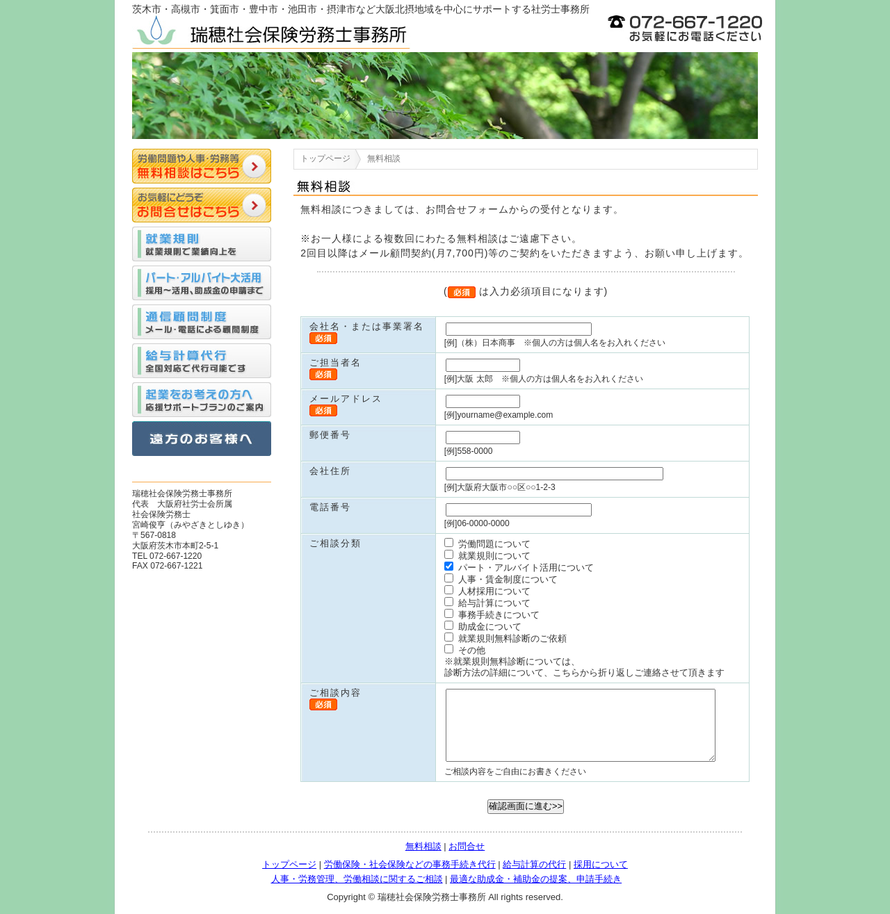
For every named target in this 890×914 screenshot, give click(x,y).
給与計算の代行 (534, 864)
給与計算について (487, 603)
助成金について (482, 626)
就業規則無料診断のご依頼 (505, 638)
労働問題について (487, 544)
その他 (464, 650)
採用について (601, 864)
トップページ (325, 158)
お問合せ (466, 846)
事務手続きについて (492, 615)
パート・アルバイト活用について (519, 567)
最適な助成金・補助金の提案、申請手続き (536, 879)
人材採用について (487, 591)
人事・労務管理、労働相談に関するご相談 (357, 879)
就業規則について (487, 555)
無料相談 (423, 846)
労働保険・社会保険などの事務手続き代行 (410, 864)
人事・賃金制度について (501, 579)
